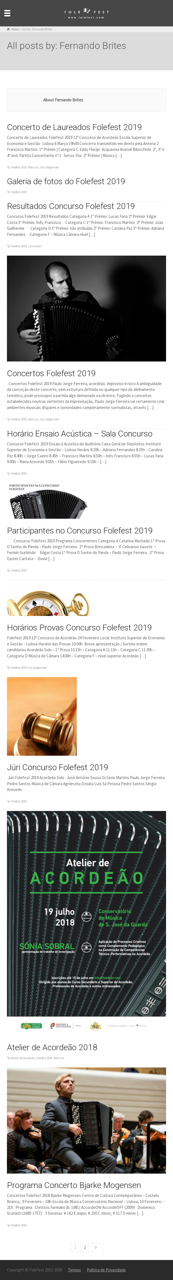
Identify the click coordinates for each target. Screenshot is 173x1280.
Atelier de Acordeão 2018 (52, 1047)
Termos (74, 1269)
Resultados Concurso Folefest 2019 (71, 206)
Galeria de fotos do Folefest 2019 (66, 181)
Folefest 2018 (44, 1058)
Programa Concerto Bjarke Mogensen (74, 1185)
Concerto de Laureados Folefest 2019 (74, 127)
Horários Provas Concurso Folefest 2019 (79, 627)
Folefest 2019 (19, 167)
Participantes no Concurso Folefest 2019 (80, 530)
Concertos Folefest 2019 (51, 373)
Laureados (34, 246)
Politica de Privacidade (106, 1269)
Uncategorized (49, 167)
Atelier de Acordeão (23, 1058)
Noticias (33, 167)
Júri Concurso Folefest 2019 (57, 767)
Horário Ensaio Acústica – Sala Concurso (79, 433)
